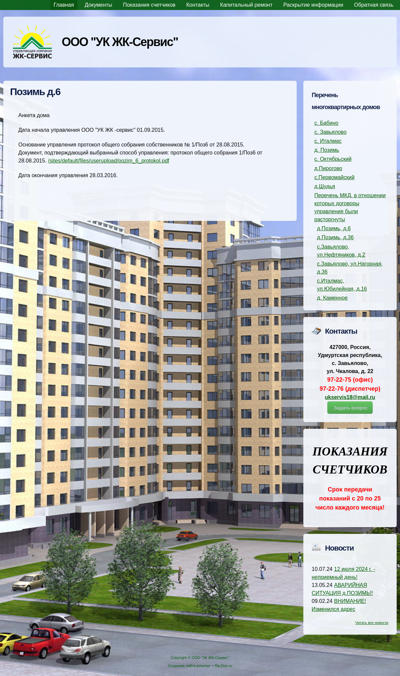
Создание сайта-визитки (189, 666)
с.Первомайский (334, 177)
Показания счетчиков (149, 5)
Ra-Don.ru (223, 666)
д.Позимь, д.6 (334, 228)
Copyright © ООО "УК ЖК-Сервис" (200, 658)
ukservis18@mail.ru (350, 397)
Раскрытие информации (313, 5)
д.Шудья (324, 186)
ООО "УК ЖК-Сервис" (120, 42)
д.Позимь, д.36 (335, 237)
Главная (64, 5)
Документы (98, 5)
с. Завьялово (330, 132)
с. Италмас (328, 141)
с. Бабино (326, 123)
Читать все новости (371, 623)
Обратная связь (373, 5)
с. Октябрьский (333, 159)
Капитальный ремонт (246, 5)
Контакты (197, 5)
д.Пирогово (328, 168)
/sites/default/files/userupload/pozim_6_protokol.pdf (108, 160)
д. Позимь (326, 150)
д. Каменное (332, 298)
